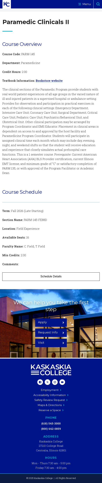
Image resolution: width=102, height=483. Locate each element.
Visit (51, 342)
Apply (51, 322)
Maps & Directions (51, 405)
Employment (51, 390)
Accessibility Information (51, 395)
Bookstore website (49, 80)
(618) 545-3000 (51, 423)
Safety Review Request (51, 400)
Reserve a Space (51, 410)
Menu (84, 4)
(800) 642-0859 (51, 428)
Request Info (51, 332)
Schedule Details (51, 276)
